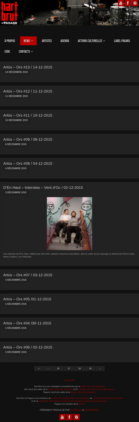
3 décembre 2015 (15, 192)
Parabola (76, 410)
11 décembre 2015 (16, 96)
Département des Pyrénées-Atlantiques (96, 389)
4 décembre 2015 (15, 168)
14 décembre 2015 (16, 72)
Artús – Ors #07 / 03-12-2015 (27, 275)
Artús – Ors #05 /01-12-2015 (27, 299)
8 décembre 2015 (15, 144)
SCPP (81, 404)
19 (90, 368)
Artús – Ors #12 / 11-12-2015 (27, 91)
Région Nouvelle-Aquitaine (60, 389)
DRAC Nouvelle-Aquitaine (92, 386)
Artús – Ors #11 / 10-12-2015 (27, 115)
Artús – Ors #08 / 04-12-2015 (27, 163)
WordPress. (91, 410)
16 (58, 368)
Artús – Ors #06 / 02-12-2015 (27, 347)
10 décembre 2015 (16, 120)
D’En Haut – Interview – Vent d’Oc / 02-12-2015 (43, 187)
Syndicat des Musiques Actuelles (108, 398)
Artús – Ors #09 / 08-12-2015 (27, 139)
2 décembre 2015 (15, 304)
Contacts (69, 380)
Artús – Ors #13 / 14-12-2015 (27, 67)
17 (69, 368)
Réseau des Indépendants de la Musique (70, 398)
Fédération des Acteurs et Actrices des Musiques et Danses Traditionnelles (73, 401)
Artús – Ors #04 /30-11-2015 (27, 323)
